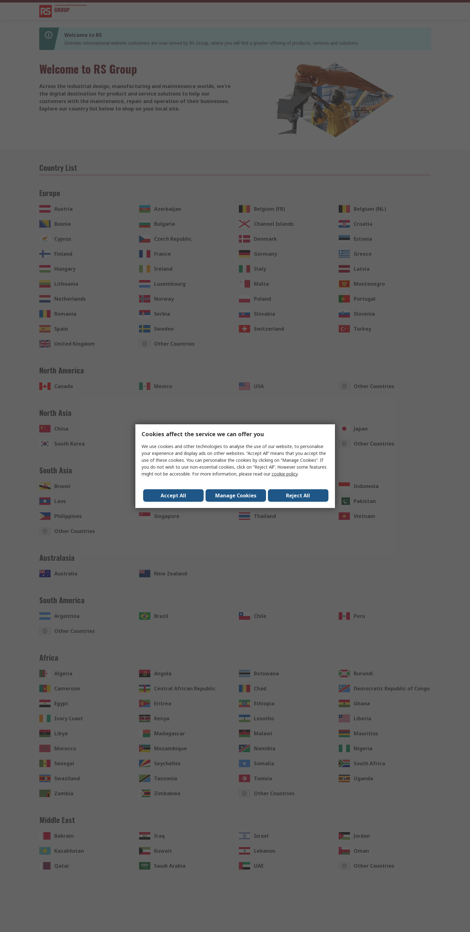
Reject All (298, 495)
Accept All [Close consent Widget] (173, 495)
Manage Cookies (235, 495)
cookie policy (285, 474)
